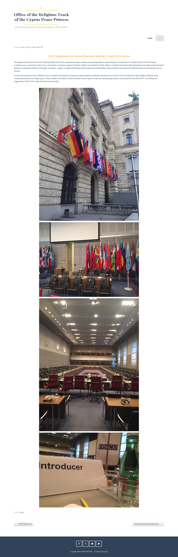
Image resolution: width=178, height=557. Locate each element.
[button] (160, 38)
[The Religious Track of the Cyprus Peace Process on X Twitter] (86, 544)
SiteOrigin (104, 552)
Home (150, 38)
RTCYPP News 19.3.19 (24, 524)
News (22, 512)
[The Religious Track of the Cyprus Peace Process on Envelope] (99, 544)
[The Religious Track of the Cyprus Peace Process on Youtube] (92, 544)
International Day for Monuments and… (148, 524)
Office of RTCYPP (37, 47)
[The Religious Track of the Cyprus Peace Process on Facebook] (79, 544)
